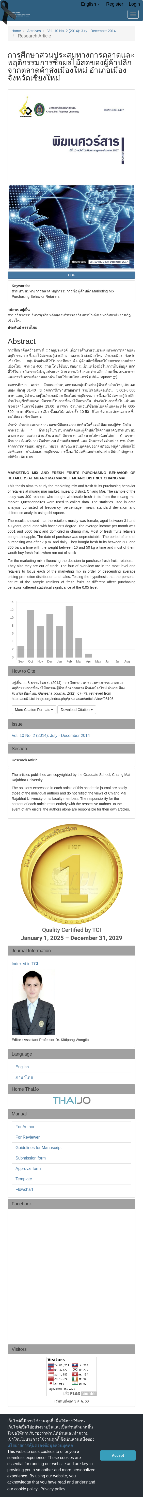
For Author (25, 1127)
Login (134, 4)
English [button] (90, 4)
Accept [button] (118, 1455)
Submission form (30, 1158)
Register (114, 4)
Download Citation (77, 710)
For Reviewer (27, 1137)
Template (23, 1179)
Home (16, 31)
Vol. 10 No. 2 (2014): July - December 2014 (81, 31)
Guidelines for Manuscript (38, 1147)
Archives (34, 31)
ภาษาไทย (24, 1077)
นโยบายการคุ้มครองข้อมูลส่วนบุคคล (40, 1445)
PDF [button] (71, 275)
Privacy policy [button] (52, 1489)
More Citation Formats (34, 710)
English (22, 1067)
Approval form (28, 1168)
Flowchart (24, 1189)
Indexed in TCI (25, 964)
